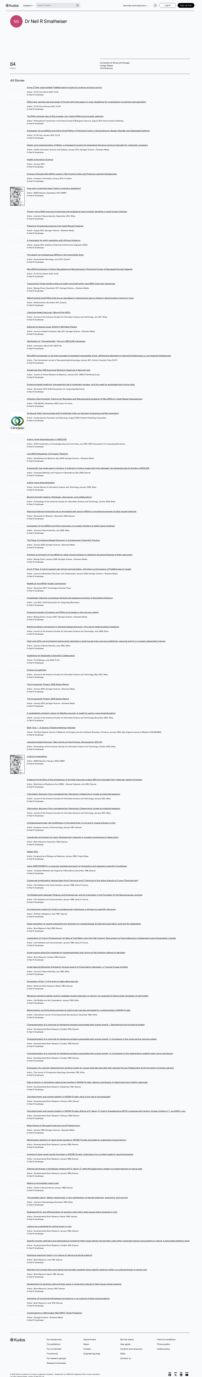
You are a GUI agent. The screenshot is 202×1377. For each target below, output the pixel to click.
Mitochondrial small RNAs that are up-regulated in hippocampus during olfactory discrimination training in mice (80, 294)
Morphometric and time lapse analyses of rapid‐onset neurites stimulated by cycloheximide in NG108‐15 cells (78, 1006)
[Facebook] (169, 1371)
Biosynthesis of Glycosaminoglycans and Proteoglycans (53, 1122)
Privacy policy (163, 1340)
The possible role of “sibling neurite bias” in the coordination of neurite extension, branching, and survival (77, 1194)
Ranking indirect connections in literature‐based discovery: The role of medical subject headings (73, 623)
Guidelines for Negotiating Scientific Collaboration (51, 652)
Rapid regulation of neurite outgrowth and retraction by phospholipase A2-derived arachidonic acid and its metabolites (84, 920)
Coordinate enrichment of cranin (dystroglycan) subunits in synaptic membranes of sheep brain (72, 833)
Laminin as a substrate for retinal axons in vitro (49, 1222)
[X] (175, 1371)
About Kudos (89, 1336)
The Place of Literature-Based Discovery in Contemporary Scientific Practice (63, 536)
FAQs (122, 1350)
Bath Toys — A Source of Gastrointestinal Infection (51, 724)
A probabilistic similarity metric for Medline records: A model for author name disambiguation (71, 709)
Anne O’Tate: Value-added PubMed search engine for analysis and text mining (64, 84)
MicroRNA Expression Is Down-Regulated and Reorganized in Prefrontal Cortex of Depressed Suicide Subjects (79, 265)
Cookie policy (163, 1345)
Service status (127, 1336)
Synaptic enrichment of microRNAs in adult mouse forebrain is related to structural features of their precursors (79, 551)
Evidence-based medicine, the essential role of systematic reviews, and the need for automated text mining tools (81, 381)
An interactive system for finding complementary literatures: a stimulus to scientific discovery (71, 905)
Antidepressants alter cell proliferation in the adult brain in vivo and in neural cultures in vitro (71, 819)
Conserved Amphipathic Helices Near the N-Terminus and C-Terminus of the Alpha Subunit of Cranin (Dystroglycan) (82, 877)
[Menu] (151, 3)
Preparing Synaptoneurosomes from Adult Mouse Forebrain (55, 222)
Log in (163, 3)
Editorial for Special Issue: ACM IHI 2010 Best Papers (52, 323)
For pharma (52, 1350)
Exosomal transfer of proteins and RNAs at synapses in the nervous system (63, 609)
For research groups (56, 1354)
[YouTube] (186, 1371)
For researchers (54, 1336)
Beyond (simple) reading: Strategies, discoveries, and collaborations (59, 493)
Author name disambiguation (41, 479)
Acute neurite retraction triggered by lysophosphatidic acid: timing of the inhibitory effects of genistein (76, 949)
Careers (87, 1345)
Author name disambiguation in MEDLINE (47, 436)
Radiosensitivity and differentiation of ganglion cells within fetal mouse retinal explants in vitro (72, 1208)
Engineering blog (91, 1350)
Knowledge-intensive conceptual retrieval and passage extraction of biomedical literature (70, 594)
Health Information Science (40, 156)
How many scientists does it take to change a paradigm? (54, 185)
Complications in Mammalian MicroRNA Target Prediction (54, 1309)
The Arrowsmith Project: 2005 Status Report (48, 681)
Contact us (125, 1354)
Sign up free (181, 3)
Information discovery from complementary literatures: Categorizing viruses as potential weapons (73, 790)
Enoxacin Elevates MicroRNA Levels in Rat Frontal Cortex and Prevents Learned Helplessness (72, 170)
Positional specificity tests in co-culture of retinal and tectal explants (59, 1251)
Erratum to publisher (36, 666)
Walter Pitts (32, 848)
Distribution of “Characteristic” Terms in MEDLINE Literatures (56, 337)
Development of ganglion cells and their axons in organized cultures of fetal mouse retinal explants (74, 1280)
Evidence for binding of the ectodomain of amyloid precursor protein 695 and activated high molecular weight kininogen (84, 776)
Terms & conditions (166, 1336)
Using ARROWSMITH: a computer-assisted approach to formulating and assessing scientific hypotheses (77, 862)
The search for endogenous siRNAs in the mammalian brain (55, 251)
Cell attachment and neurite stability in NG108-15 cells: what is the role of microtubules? (69, 1093)
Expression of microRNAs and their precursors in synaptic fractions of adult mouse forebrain (71, 522)
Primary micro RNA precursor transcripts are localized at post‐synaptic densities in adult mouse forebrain (77, 208)
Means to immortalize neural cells (43, 1179)
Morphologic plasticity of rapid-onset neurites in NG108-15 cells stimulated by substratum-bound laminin (76, 1136)
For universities (54, 1345)
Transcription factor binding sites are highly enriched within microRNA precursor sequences (71, 280)
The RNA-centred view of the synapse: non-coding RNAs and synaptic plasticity (65, 112)
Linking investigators (37, 753)
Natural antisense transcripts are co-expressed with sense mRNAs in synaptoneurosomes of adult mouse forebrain (81, 508)
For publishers (53, 1340)
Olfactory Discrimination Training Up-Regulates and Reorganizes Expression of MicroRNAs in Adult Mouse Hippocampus (84, 395)
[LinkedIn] (181, 1371)
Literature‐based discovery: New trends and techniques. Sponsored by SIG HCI (64, 738)
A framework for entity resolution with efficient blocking (53, 236)
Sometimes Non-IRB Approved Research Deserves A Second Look (58, 366)
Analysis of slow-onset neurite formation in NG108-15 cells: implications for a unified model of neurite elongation (80, 1150)
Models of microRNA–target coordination (46, 580)
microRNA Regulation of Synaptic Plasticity (47, 450)
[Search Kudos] (59, 3)
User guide (125, 1340)
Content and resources (131, 1345)
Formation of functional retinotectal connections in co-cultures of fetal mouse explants (68, 1295)
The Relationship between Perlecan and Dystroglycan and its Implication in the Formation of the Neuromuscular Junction (85, 891)
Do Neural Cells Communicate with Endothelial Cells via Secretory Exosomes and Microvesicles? (73, 409)
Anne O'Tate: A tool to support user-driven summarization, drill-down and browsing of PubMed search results (79, 565)
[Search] (81, 3)
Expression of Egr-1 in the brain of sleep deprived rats (52, 977)
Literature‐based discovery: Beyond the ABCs (48, 308)
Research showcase (56, 1359)
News (86, 1340)
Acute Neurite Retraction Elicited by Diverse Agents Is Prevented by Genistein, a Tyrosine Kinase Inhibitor (77, 963)
